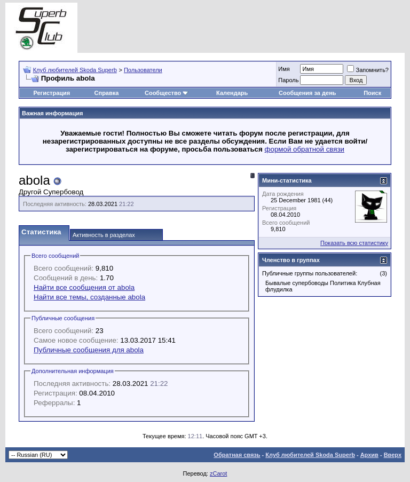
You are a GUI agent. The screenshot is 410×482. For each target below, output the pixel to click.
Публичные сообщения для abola (89, 350)
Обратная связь (237, 455)
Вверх (392, 455)
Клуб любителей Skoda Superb (75, 70)
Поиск (372, 93)
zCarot (218, 473)
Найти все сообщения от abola (84, 287)
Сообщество (166, 93)
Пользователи (143, 70)
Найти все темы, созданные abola (89, 297)
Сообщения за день (307, 93)
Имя (283, 69)
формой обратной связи (305, 149)
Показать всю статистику (354, 243)
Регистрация (51, 93)
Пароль (288, 80)
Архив (369, 455)
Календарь (232, 93)
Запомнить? (368, 70)
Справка (106, 93)
